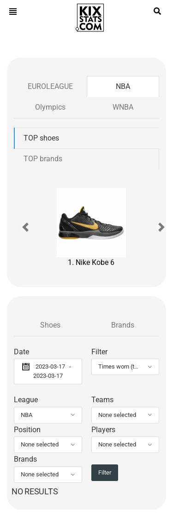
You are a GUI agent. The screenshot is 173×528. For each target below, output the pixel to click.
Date (21, 351)
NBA (123, 86)
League (26, 399)
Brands (122, 325)
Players (103, 429)
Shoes (50, 325)
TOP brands (43, 158)
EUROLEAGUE (50, 86)
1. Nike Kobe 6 (91, 227)
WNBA (123, 107)
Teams (102, 399)
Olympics (50, 107)
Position (27, 429)
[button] (25, 227)
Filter (99, 351)
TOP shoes (41, 138)
